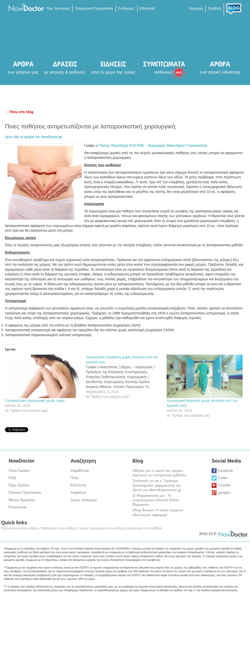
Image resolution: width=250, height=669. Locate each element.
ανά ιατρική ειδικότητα (220, 72)
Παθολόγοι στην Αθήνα (57, 528)
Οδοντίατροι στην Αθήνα (20, 528)
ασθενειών (164, 72)
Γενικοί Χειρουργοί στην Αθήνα (101, 528)
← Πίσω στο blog (19, 112)
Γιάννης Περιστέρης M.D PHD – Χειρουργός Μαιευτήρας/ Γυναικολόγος (153, 145)
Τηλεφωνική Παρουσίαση (94, 8)
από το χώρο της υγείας (113, 72)
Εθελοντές (147, 8)
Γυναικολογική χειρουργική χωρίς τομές (35, 401)
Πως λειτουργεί (58, 8)
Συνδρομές (126, 8)
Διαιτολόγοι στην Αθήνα (144, 528)
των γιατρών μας (23, 72)
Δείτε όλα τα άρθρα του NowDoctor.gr (33, 137)
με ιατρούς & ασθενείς (64, 72)
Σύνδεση (214, 8)
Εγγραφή (196, 8)
